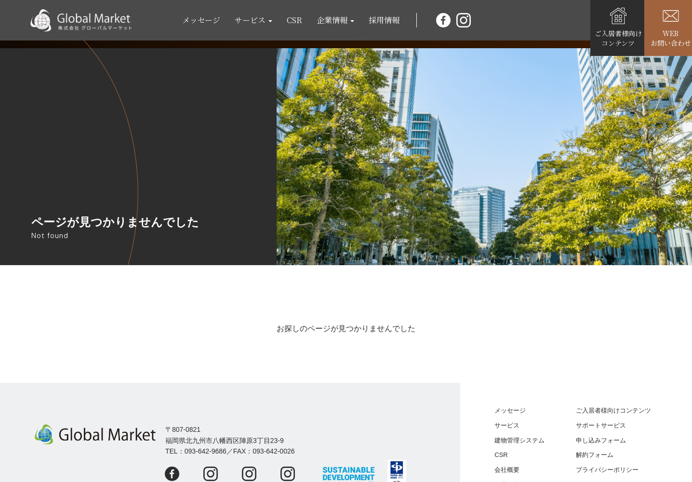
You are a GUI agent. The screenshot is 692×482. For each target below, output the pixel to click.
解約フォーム (594, 454)
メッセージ (205, 23)
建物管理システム (519, 440)
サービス (506, 425)
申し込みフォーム (601, 440)
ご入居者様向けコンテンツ (613, 410)
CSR (298, 23)
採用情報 (388, 23)
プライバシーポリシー (607, 469)
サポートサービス (601, 425)
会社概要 (506, 469)
